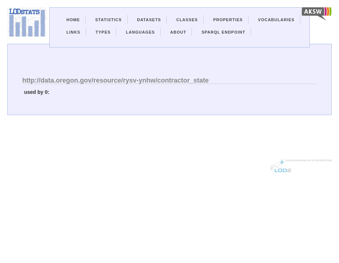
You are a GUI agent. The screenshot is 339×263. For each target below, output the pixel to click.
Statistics (108, 20)
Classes (187, 20)
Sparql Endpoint (223, 32)
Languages (140, 32)
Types (103, 32)
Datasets (149, 20)
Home (73, 20)
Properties (228, 20)
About (178, 32)
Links (73, 32)
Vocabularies (276, 20)
